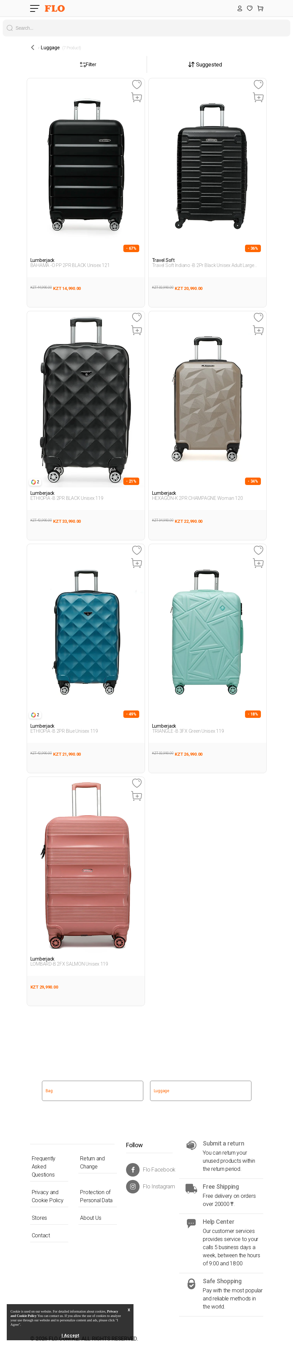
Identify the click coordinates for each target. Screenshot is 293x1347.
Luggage (161, 1090)
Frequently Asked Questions (44, 1166)
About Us (90, 1218)
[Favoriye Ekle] (136, 85)
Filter (88, 64)
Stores (39, 1218)
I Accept (70, 1335)
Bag (49, 1090)
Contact (41, 1235)
